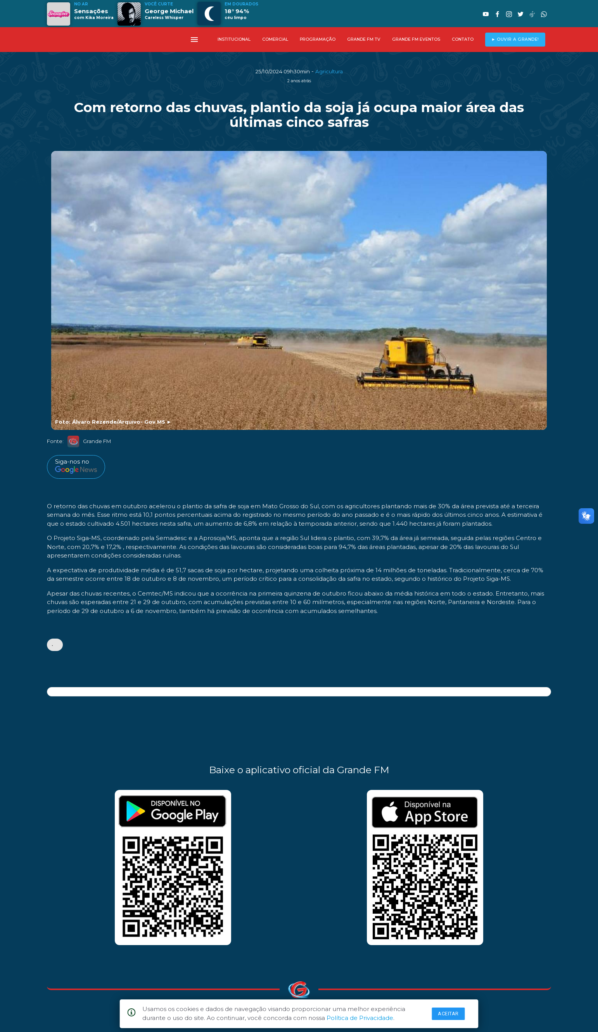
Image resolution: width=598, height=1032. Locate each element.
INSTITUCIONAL (234, 39)
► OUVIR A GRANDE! (515, 39)
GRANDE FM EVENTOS (416, 39)
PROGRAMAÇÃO (317, 39)
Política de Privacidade (360, 1018)
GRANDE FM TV (363, 39)
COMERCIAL (275, 39)
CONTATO (463, 39)
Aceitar (448, 1013)
